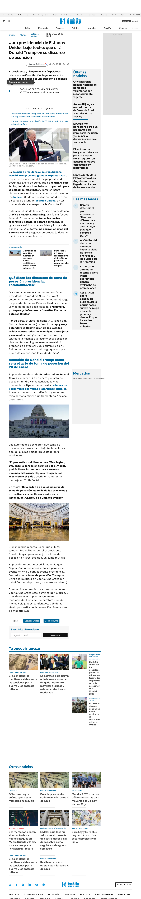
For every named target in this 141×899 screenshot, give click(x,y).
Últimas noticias (33, 894)
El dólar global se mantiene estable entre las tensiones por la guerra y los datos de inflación (23, 682)
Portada (14, 894)
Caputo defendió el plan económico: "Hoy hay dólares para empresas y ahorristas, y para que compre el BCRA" (87, 220)
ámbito (12, 35)
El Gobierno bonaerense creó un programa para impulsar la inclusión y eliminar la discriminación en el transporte (85, 133)
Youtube (36, 885)
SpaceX (79, 15)
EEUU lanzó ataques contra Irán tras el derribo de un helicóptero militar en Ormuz (94, 714)
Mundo (23, 35)
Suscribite (55, 635)
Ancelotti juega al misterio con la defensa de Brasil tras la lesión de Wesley (84, 110)
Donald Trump (51, 620)
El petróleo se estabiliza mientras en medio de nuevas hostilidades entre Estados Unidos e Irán (29, 259)
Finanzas (60, 28)
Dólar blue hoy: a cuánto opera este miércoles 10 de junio (21, 797)
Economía (43, 28)
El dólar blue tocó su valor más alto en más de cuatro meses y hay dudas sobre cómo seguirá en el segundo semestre (54, 840)
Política (75, 28)
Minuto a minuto (17, 828)
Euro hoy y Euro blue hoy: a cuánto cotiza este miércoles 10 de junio (84, 837)
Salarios (104, 15)
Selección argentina (40, 15)
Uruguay (123, 28)
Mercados (124, 894)
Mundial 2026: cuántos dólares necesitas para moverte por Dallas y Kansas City (85, 799)
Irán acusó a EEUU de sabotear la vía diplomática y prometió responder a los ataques (61, 258)
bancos (17, 197)
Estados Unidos (35, 35)
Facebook (16, 884)
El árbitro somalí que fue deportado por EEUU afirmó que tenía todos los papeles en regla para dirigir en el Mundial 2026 (94, 678)
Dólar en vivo (23, 15)
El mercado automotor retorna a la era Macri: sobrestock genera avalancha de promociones (89, 277)
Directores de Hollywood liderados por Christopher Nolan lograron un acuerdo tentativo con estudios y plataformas (85, 158)
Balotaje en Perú (118, 15)
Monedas (77, 378)
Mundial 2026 (135, 15)
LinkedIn (30, 884)
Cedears (101, 378)
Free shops (91, 15)
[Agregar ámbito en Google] (37, 64)
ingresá (135, 21)
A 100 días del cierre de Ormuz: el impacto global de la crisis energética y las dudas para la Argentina (89, 251)
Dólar (28, 28)
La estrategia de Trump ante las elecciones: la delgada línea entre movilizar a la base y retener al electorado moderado (54, 684)
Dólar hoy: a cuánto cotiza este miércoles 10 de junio (54, 797)
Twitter (10, 885)
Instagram (23, 884)
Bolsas (84, 378)
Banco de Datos (104, 894)
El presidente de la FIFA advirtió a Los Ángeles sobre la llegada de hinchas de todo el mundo (84, 181)
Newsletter (135, 28)
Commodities (92, 378)
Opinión (107, 28)
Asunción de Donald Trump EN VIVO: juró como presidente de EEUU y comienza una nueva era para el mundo (39, 115)
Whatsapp (44, 884)
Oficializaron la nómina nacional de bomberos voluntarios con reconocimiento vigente (85, 89)
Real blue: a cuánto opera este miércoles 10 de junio (54, 866)
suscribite (126, 21)
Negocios (91, 28)
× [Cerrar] (31, 82)
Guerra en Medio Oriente (62, 15)
